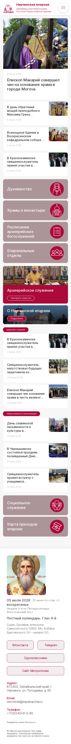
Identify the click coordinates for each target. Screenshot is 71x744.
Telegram (50, 645)
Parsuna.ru (30, 722)
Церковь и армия (15, 329)
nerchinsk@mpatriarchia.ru (25, 702)
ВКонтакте (20, 645)
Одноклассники (35, 658)
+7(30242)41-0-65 (20, 713)
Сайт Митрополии (35, 671)
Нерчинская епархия (32, 4)
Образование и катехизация (21, 413)
